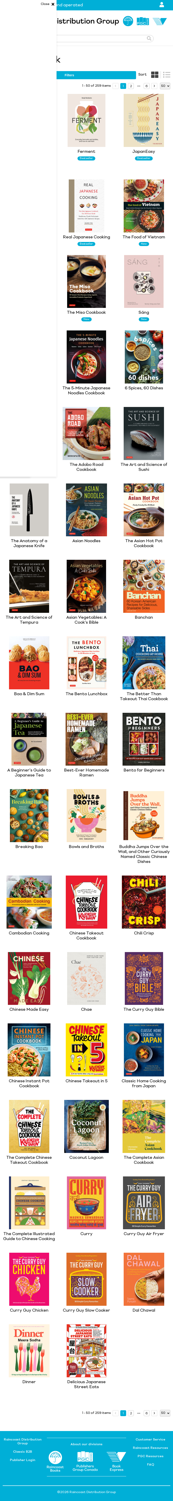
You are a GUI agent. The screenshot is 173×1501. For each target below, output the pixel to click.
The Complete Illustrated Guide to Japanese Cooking (29, 157)
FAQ (150, 1464)
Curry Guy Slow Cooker (86, 1310)
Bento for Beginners (143, 770)
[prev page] (115, 86)
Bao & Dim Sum (29, 694)
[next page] (138, 86)
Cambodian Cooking (29, 933)
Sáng (144, 313)
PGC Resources (151, 1456)
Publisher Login (22, 1460)
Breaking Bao (29, 847)
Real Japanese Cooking (86, 237)
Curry (86, 1234)
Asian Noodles (86, 541)
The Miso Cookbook (86, 313)
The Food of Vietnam (144, 237)
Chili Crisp (144, 933)
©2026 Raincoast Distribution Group (86, 1492)
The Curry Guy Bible (143, 1010)
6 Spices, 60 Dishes (144, 388)
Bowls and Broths (86, 847)
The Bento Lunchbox (86, 694)
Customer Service (150, 1439)
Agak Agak (29, 465)
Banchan (144, 618)
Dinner (29, 1382)
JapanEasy (143, 152)
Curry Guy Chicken (29, 1310)
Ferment (86, 152)
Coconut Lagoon (86, 1158)
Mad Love (29, 237)
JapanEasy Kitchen (29, 313)
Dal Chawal (143, 1310)
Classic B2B (22, 1451)
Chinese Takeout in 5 (86, 1081)
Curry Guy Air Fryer (144, 1234)
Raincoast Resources (150, 1448)
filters (69, 75)
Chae (86, 1010)
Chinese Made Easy (29, 1010)
